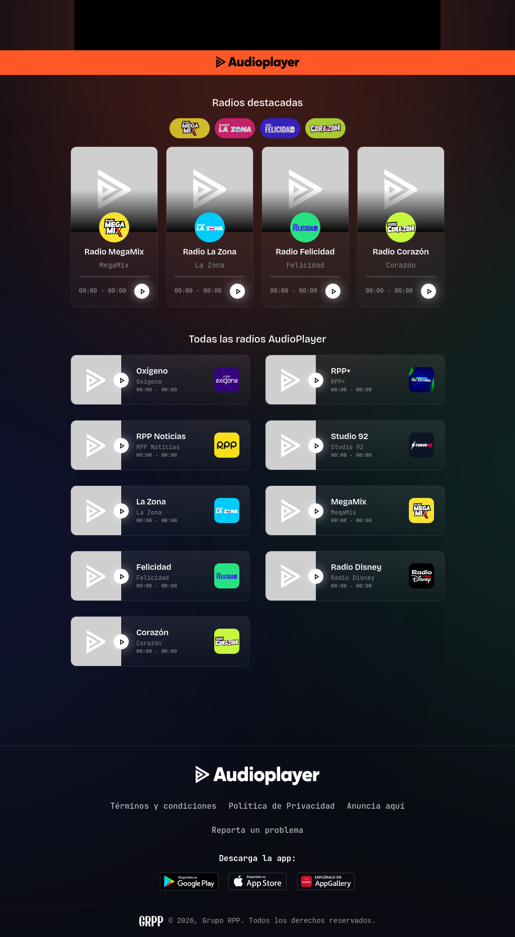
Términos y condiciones (163, 806)
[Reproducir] (141, 291)
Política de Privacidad (281, 806)
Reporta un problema (257, 830)
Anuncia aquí (376, 806)
